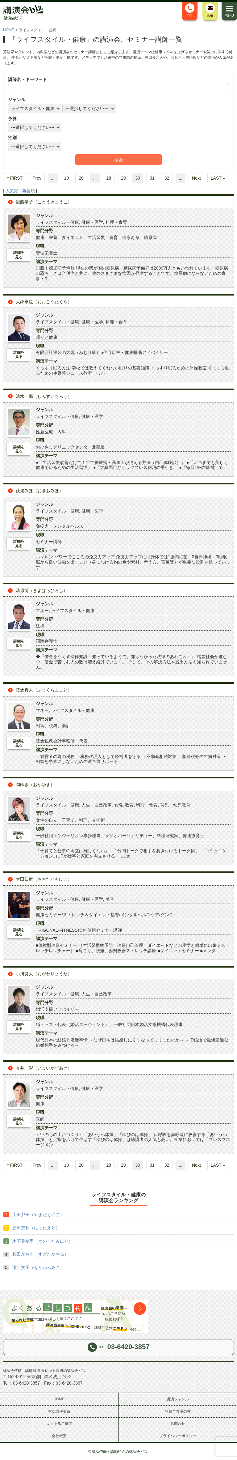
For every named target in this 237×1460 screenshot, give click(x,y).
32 (166, 178)
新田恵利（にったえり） (36, 1227)
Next (196, 178)
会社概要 (59, 1436)
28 (108, 178)
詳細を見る (18, 254)
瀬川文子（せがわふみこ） (38, 1267)
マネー (42, 610)
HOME (8, 30)
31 (152, 178)
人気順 (12, 190)
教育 (129, 804)
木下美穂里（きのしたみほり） (42, 1241)
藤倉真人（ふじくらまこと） (44, 689)
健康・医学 (92, 222)
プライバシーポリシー (177, 1436)
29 (123, 178)
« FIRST (14, 178)
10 (66, 178)
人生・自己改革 (96, 804)
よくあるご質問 (59, 1423)
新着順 (28, 190)
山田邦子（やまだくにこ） (38, 1214)
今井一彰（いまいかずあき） (44, 1068)
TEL (189, 10)
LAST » (218, 178)
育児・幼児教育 (175, 804)
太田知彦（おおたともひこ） (44, 879)
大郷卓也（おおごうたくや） (44, 301)
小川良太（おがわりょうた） (44, 973)
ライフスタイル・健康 (57, 222)
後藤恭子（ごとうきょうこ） (44, 201)
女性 (118, 804)
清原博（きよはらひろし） (42, 590)
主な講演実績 (59, 1411)
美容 (110, 899)
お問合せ (177, 1423)
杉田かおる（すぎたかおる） (40, 1254)
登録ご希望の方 (178, 1411)
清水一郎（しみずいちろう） (44, 396)
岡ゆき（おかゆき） (35, 784)
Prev (36, 178)
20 (81, 178)
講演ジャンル (178, 1399)
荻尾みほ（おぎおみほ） (39, 490)
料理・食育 (116, 222)
